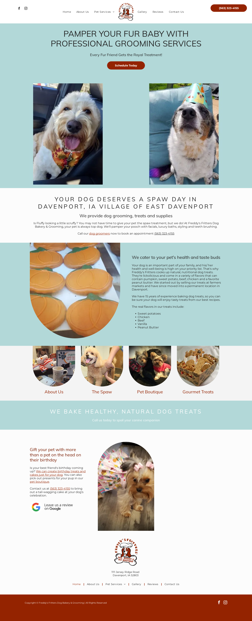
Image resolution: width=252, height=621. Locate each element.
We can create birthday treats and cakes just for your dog (58, 473)
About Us (54, 391)
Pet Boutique (150, 391)
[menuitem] (67, 12)
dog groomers (99, 233)
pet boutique (39, 481)
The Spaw (102, 391)
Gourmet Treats (198, 391)
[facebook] (19, 9)
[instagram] (26, 9)
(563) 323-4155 (164, 233)
